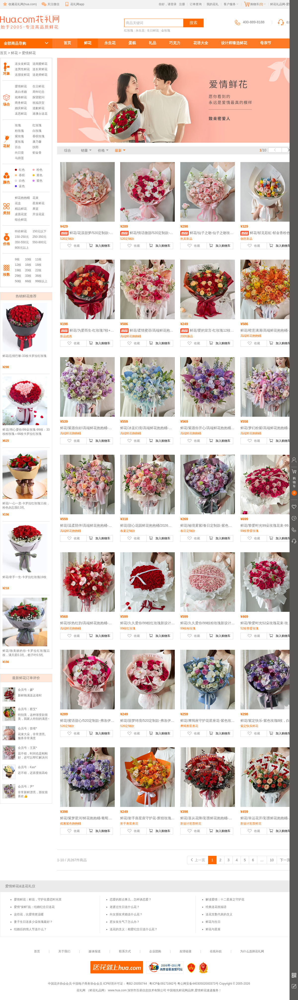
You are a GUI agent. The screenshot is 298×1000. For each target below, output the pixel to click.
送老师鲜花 (40, 74)
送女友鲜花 (22, 64)
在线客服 (287, 22)
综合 (67, 150)
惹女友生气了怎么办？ (125, 922)
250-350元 (39, 237)
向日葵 (19, 152)
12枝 (18, 265)
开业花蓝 (38, 214)
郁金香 (37, 152)
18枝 (38, 265)
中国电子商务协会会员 (87, 983)
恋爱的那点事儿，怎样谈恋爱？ (130, 899)
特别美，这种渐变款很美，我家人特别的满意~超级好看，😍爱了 (33, 718)
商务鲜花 (21, 102)
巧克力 (174, 43)
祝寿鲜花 (21, 97)
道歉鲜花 (38, 108)
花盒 (18, 203)
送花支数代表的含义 (219, 914)
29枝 (18, 275)
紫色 (37, 180)
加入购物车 (99, 245)
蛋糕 (132, 43)
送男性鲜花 (22, 69)
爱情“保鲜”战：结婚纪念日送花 (34, 907)
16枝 (28, 265)
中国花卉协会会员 (60, 983)
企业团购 (155, 951)
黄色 (37, 175)
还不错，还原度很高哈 (33, 773)
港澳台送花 (40, 113)
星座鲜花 (38, 203)
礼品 (152, 43)
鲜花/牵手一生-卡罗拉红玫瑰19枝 (24, 577)
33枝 (28, 275)
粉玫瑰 (19, 131)
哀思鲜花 (21, 113)
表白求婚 (21, 92)
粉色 (37, 170)
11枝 (38, 259)
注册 (182, 4)
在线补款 (216, 951)
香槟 (20, 175)
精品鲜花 (21, 208)
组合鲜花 (21, 219)
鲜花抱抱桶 (22, 198)
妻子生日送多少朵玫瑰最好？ (33, 922)
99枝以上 (41, 281)
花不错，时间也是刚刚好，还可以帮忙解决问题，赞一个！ (33, 757)
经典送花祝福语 (216, 907)
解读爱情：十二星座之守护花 (225, 899)
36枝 (38, 275)
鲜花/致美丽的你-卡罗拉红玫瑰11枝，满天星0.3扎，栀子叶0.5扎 (26, 653)
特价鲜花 (21, 231)
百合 (18, 147)
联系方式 (125, 951)
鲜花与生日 (213, 922)
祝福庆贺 (38, 102)
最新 (118, 150)
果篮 (35, 208)
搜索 (193, 23)
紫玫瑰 (19, 136)
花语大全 (200, 43)
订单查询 (196, 4)
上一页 (197, 860)
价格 (101, 150)
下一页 (287, 860)
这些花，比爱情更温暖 (29, 914)
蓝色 (20, 186)
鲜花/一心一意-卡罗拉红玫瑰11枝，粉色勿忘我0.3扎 (26, 505)
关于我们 (64, 951)
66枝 (28, 281)
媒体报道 (95, 951)
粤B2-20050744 (136, 983)
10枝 (28, 259)
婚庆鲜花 (21, 108)
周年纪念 (38, 92)
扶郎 (35, 147)
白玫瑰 (37, 131)
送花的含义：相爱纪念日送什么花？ (133, 929)
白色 (20, 180)
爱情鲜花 (18, 31)
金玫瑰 (165, 30)
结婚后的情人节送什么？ (30, 929)
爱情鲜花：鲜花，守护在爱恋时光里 (38, 899)
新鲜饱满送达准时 (30, 695)
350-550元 (22, 242)
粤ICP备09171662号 (162, 983)
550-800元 (39, 242)
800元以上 (22, 247)
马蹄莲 (19, 158)
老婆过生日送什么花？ (125, 907)
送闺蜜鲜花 (40, 64)
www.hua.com (117, 990)
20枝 (28, 270)
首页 (67, 43)
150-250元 (22, 237)
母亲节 (265, 43)
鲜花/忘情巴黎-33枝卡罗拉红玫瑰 (24, 356)
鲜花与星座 (213, 929)
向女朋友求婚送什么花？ (126, 914)
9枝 (17, 259)
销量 (84, 150)
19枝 (18, 270)
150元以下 (39, 231)
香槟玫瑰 (38, 136)
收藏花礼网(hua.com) (19, 4)
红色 (20, 170)
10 (272, 860)
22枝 (38, 270)
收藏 (73, 245)
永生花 (140, 30)
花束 (35, 198)
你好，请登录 (168, 4)
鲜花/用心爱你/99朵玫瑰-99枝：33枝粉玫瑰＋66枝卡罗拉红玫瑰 (26, 432)
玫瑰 (18, 125)
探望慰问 (38, 97)
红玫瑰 (128, 30)
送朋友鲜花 (22, 74)
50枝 (18, 281)
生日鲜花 (153, 30)
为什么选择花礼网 (252, 951)
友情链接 (185, 951)
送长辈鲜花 (40, 69)
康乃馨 (37, 141)
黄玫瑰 (19, 141)
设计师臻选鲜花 (234, 43)
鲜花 (87, 43)
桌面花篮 (21, 214)
